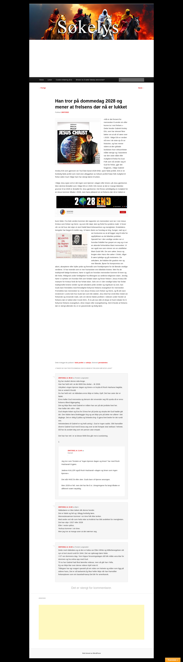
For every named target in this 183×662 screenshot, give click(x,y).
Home (41, 80)
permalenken (103, 363)
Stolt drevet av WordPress (91, 653)
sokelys (88, 363)
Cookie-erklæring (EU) (64, 80)
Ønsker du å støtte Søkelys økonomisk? (90, 80)
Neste (141, 88)
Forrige (42, 88)
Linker (50, 80)
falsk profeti (79, 363)
